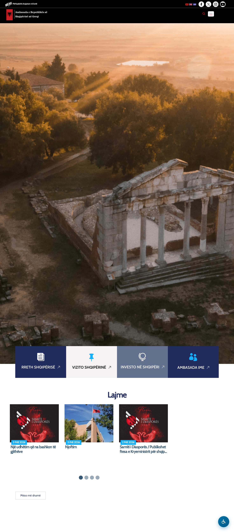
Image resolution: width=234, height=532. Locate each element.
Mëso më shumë (30, 495)
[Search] (204, 13)
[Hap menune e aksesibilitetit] (223, 521)
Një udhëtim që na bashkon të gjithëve (33, 449)
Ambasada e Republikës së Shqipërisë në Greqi (31, 14)
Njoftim (71, 447)
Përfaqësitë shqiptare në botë (25, 4)
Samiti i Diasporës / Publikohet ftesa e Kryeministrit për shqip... (143, 449)
